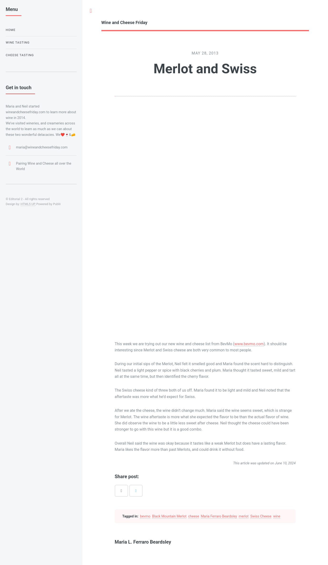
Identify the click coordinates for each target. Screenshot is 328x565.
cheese (193, 516)
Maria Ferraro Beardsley (219, 516)
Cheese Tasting (20, 55)
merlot (244, 516)
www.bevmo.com (249, 344)
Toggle (90, 10)
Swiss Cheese (260, 516)
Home (10, 30)
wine (276, 516)
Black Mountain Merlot (169, 516)
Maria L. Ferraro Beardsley (143, 542)
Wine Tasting (18, 42)
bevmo (145, 516)
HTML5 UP (28, 204)
